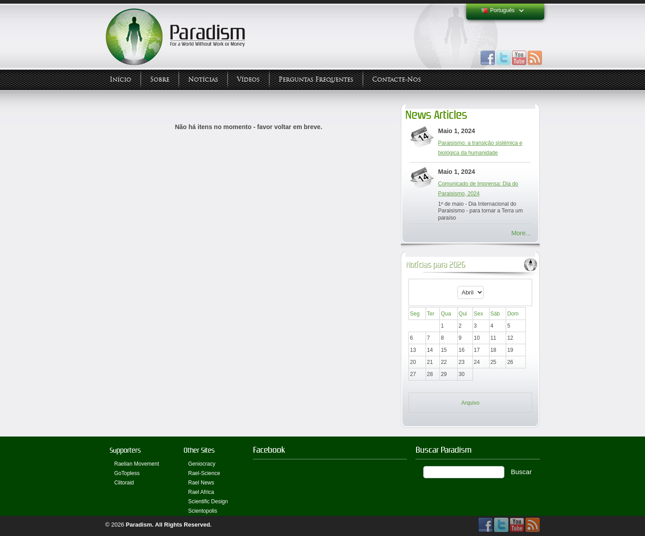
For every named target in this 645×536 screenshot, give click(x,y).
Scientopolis (202, 511)
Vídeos (248, 79)
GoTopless (127, 473)
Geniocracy (201, 464)
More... (521, 233)
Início (120, 79)
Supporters (125, 450)
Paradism (139, 524)
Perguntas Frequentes (316, 79)
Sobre (159, 79)
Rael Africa (201, 492)
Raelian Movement (136, 464)
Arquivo (470, 403)
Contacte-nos (396, 79)
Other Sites (199, 450)
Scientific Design (208, 501)
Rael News (201, 483)
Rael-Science (204, 473)
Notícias (203, 79)
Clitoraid (124, 483)
